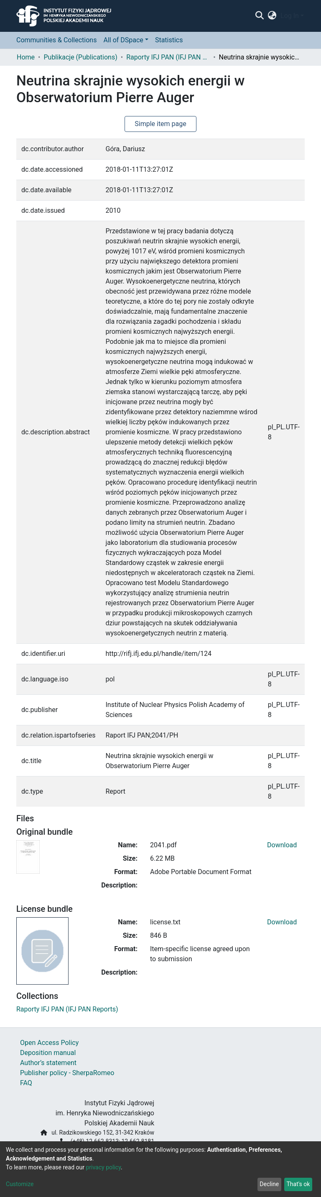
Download (282, 845)
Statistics (169, 40)
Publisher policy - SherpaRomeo (67, 1073)
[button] (272, 16)
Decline (269, 1184)
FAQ (26, 1083)
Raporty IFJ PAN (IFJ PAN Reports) (168, 57)
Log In (289, 16)
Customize (19, 1184)
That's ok (298, 1184)
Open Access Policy (49, 1043)
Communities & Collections (56, 40)
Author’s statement (48, 1063)
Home (26, 57)
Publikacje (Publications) (80, 57)
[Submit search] (259, 16)
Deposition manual (48, 1053)
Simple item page (160, 124)
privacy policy (103, 1167)
